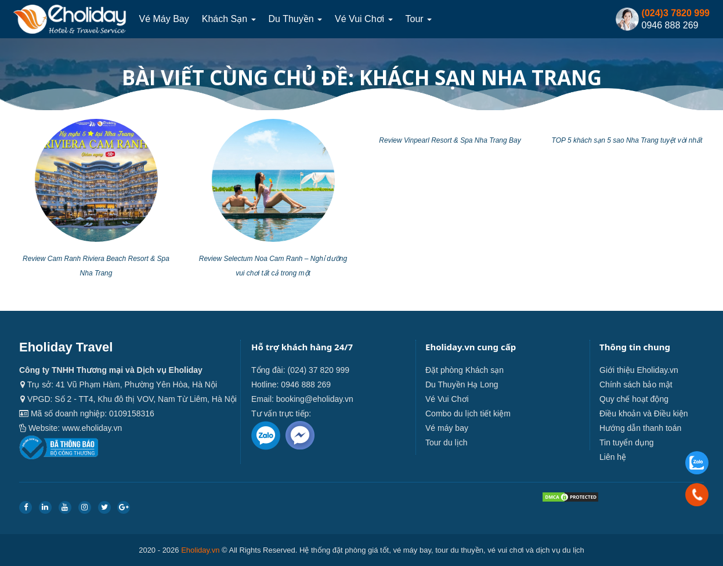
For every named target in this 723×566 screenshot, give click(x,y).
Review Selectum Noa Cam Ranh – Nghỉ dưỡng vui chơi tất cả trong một (273, 266)
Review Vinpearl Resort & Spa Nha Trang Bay (449, 140)
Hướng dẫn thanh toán (640, 428)
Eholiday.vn (200, 550)
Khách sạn (229, 19)
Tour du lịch (446, 442)
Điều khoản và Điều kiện (643, 413)
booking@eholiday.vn (314, 399)
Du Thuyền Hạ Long (461, 384)
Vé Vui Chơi (363, 19)
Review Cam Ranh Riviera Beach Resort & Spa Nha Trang (96, 266)
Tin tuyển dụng (626, 442)
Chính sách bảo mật (636, 384)
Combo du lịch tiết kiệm (468, 413)
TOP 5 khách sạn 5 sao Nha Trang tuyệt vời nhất (627, 140)
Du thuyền (296, 19)
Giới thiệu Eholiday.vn (638, 370)
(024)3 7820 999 (676, 13)
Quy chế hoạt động (633, 399)
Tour (419, 19)
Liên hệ (612, 457)
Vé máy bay (164, 19)
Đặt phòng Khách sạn (464, 370)
